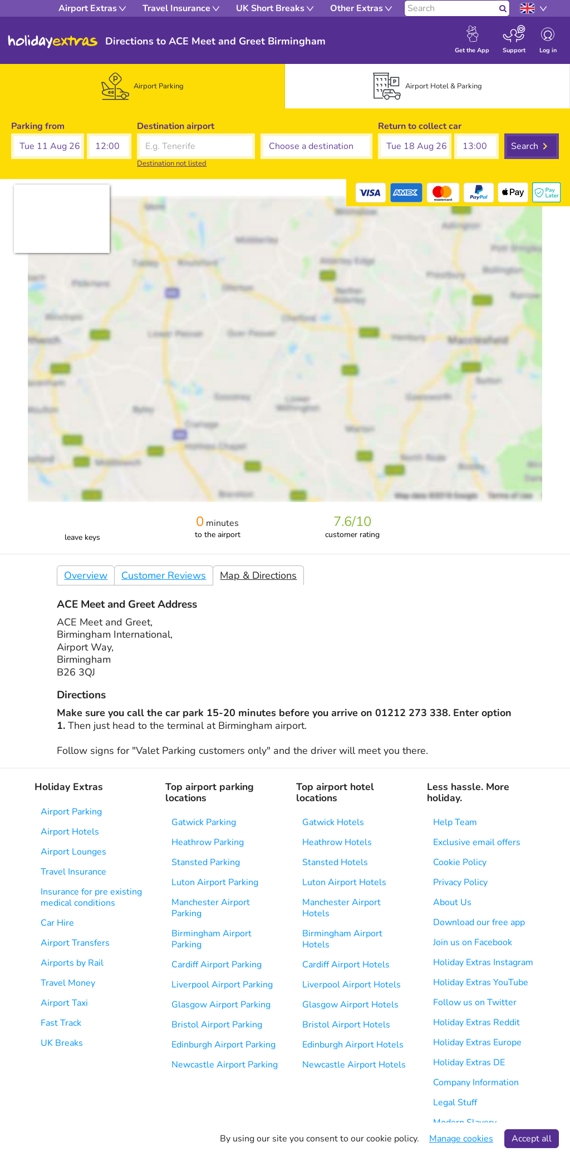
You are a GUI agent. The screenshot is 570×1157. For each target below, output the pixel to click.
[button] (47, 146)
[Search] (450, 8)
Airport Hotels (70, 831)
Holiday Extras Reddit (476, 1022)
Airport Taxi (64, 1003)
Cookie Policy (460, 862)
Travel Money (68, 983)
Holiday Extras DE (469, 1062)
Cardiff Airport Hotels (346, 964)
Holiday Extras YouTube (480, 982)
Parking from (38, 126)
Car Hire (57, 922)
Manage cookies (461, 1138)
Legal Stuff (455, 1102)
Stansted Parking (205, 862)
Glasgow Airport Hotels (350, 1004)
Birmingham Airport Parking (211, 939)
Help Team (455, 822)
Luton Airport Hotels (344, 882)
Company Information (476, 1082)
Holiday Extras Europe (477, 1042)
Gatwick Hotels (333, 822)
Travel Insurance (73, 871)
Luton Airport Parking (214, 882)
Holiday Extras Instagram (483, 962)
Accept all (532, 1139)
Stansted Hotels (335, 862)
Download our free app (479, 922)
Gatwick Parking (203, 822)
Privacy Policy (460, 882)
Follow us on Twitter (475, 1002)
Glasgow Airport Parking (221, 1004)
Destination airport (175, 126)
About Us (452, 902)
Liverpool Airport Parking (222, 984)
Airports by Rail (72, 963)
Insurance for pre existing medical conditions (91, 897)
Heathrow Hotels (337, 842)
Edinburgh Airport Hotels (353, 1044)
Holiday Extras (53, 42)
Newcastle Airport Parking (224, 1064)
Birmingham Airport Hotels (342, 939)
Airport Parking (71, 811)
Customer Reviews (163, 575)
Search (524, 146)
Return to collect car (419, 126)
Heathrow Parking (207, 842)
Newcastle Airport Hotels (354, 1064)
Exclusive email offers (476, 842)
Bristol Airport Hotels (346, 1024)
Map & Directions (258, 575)
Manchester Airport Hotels (341, 908)
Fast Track (61, 1023)
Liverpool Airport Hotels (351, 984)
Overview (85, 575)
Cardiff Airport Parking (216, 964)
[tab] (142, 86)
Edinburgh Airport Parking (223, 1044)
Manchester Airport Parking (210, 908)
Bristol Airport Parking (216, 1024)
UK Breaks (62, 1043)
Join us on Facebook (472, 942)
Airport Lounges (73, 851)
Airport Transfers (75, 943)
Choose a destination (304, 126)
